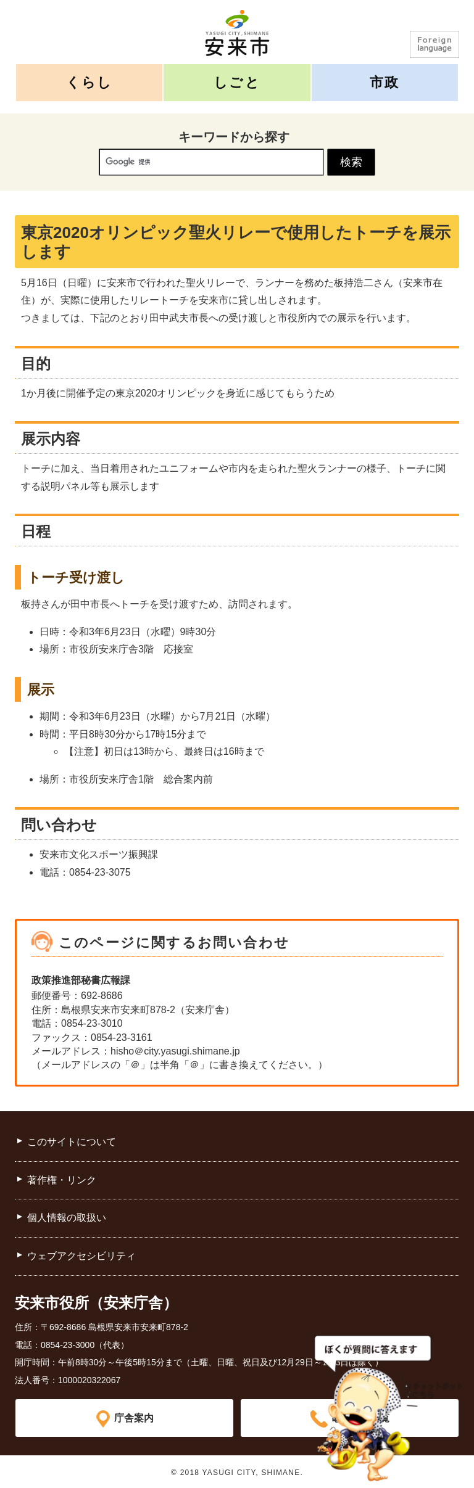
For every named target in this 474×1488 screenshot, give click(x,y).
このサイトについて (71, 1142)
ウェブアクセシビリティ (81, 1256)
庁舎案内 (134, 1417)
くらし (89, 82)
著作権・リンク (61, 1180)
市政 (384, 82)
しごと (237, 82)
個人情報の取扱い (66, 1217)
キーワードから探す (233, 137)
